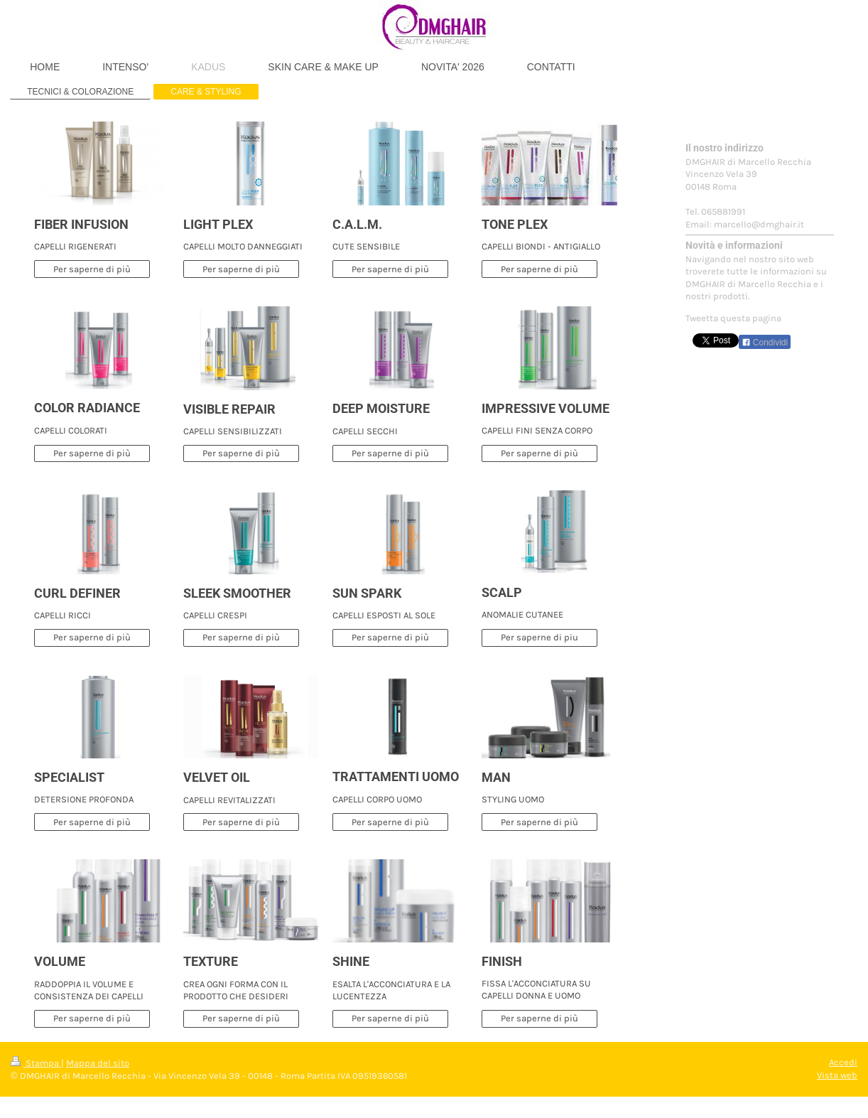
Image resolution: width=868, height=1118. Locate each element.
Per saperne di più (92, 269)
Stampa (36, 1063)
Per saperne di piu (539, 637)
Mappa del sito (97, 1063)
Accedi (843, 1062)
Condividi (765, 343)
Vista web (837, 1075)
